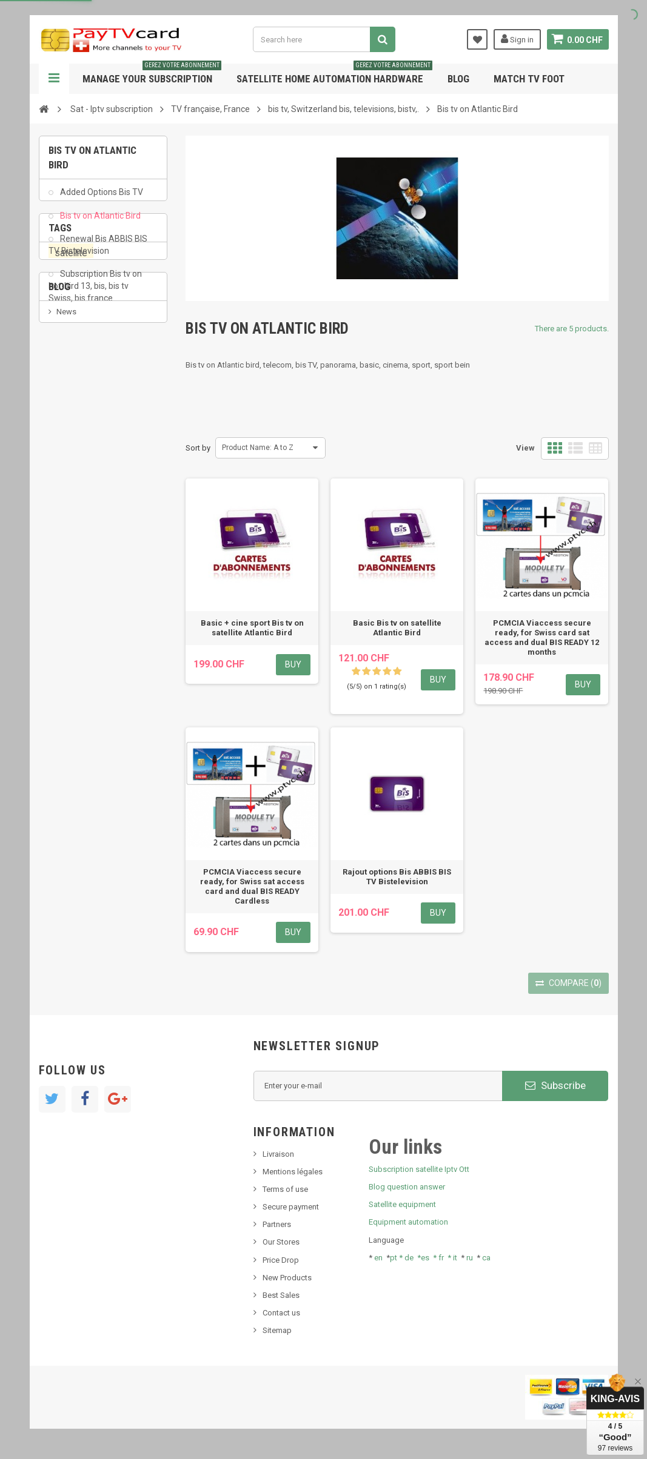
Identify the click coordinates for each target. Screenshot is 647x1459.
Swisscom (120, 478)
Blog (458, 79)
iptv (118, 455)
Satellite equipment (402, 1204)
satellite (71, 387)
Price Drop (281, 1260)
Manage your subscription (151, 74)
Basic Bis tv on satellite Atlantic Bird (397, 627)
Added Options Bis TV (100, 200)
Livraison (278, 1154)
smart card (73, 501)
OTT (116, 502)
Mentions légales (293, 1171)
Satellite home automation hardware (334, 74)
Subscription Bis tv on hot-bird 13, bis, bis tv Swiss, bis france (95, 294)
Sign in (516, 38)
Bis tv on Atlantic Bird (99, 223)
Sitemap (277, 1330)
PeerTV (71, 479)
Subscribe (555, 1085)
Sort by (198, 447)
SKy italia (72, 643)
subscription (85, 432)
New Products (287, 1277)
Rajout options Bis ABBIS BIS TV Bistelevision (397, 876)
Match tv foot (529, 79)
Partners (277, 1224)
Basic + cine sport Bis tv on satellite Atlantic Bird (252, 627)
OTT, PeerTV (75, 455)
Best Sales (281, 1295)
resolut (68, 698)
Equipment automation (408, 1221)
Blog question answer (407, 1186)
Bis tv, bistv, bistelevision (99, 662)
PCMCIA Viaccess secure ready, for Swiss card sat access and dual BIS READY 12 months (541, 637)
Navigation (54, 79)
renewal (68, 524)
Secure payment (291, 1206)
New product (79, 625)
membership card (85, 409)
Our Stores (281, 1241)
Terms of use (285, 1189)
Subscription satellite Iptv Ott (419, 1169)
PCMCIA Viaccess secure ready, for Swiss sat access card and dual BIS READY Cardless (252, 886)
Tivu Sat (70, 680)
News (66, 607)
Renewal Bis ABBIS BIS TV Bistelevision (98, 252)
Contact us (281, 1312)
